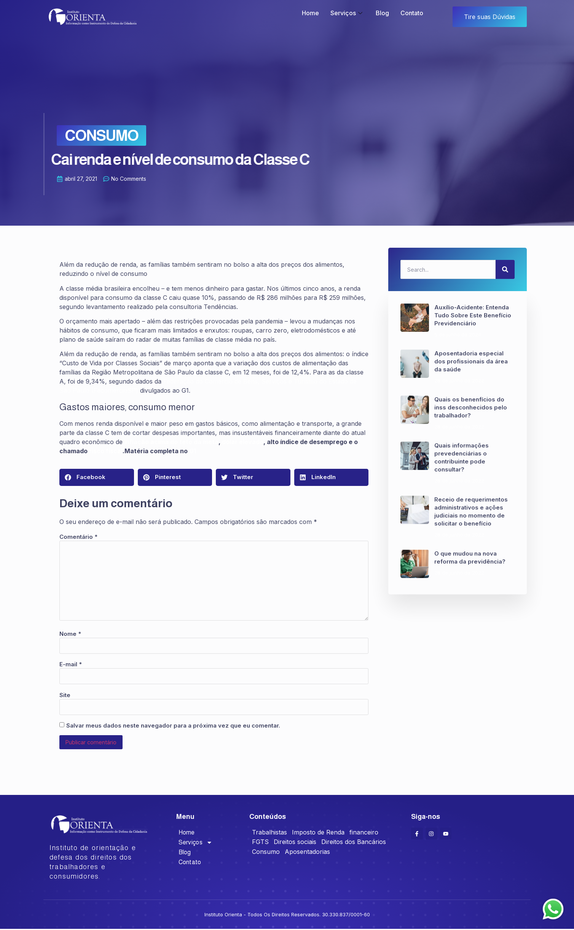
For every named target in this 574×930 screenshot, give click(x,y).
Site (64, 695)
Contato (411, 13)
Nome (70, 633)
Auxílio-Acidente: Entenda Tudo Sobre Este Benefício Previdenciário (472, 315)
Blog (382, 13)
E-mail (70, 664)
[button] (96, 477)
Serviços (347, 13)
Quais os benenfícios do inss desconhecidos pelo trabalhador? (470, 407)
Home (310, 13)
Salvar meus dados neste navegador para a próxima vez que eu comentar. (173, 725)
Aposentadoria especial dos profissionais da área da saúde (471, 361)
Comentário (78, 536)
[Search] (505, 269)
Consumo (86, 135)
